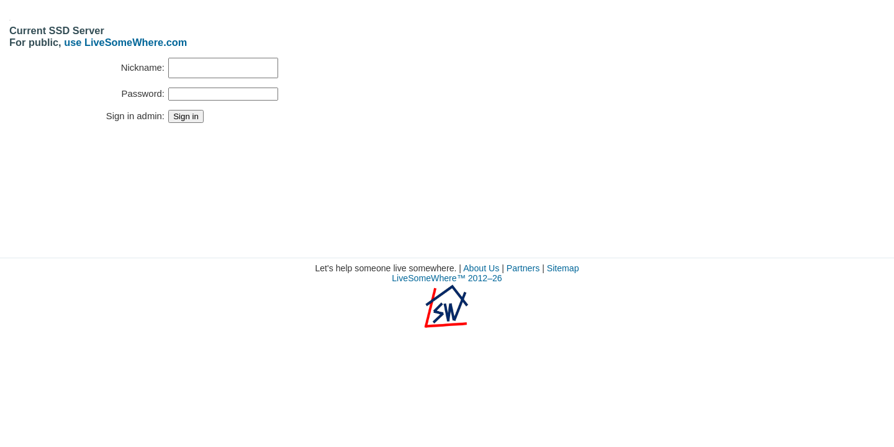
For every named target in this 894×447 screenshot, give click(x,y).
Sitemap (563, 268)
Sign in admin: (135, 116)
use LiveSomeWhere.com (125, 42)
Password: (143, 94)
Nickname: (143, 68)
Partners (523, 268)
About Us (481, 268)
